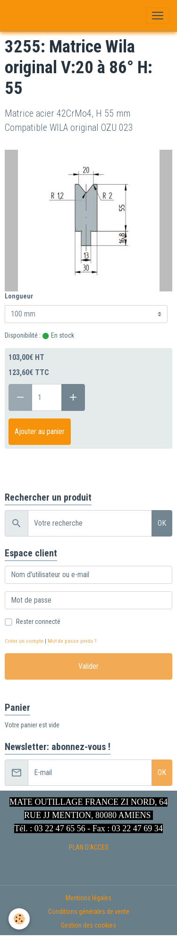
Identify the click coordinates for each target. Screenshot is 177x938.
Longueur (19, 296)
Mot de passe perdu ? (72, 641)
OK (162, 523)
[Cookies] (19, 918)
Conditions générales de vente (88, 911)
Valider (88, 666)
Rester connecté (38, 621)
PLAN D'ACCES (89, 847)
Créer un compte (24, 641)
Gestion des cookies (88, 925)
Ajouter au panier (40, 431)
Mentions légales (88, 898)
